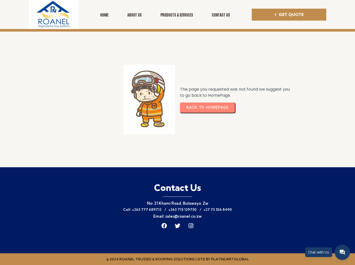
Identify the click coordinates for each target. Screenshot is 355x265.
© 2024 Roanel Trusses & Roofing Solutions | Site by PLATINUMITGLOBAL (177, 259)
